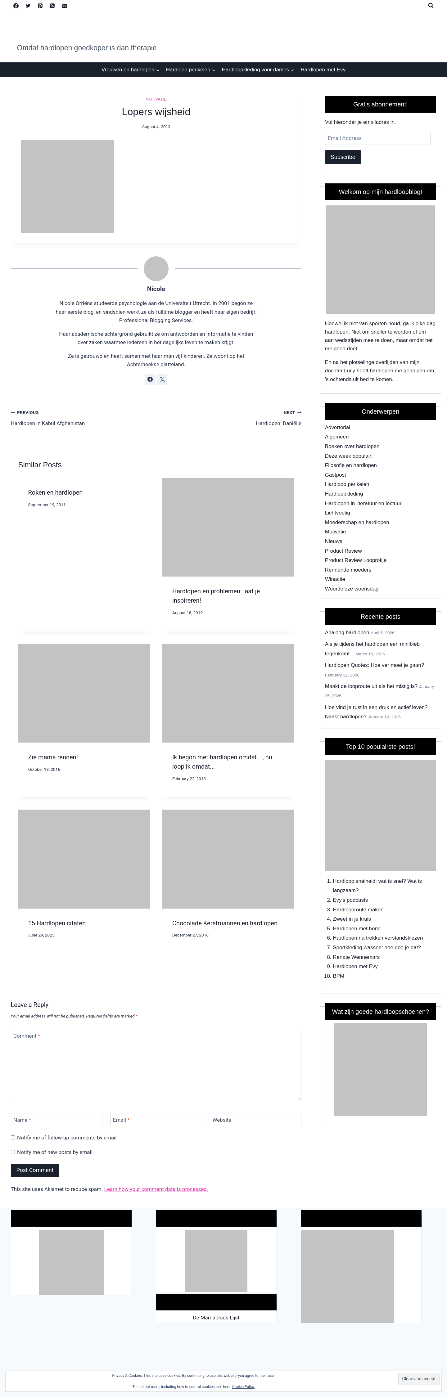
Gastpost (335, 475)
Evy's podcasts (350, 900)
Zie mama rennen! (53, 757)
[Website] (255, 1119)
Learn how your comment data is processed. (156, 1189)
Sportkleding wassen (357, 947)
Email (121, 1120)
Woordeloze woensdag (352, 589)
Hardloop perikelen (347, 484)
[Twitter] (28, 5)
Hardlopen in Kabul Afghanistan (81, 417)
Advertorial (337, 427)
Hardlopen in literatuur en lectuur (363, 503)
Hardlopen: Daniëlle (231, 417)
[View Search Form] (430, 5)
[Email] (64, 5)
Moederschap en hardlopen (357, 522)
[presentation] (228, 527)
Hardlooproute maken (358, 910)
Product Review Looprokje (355, 560)
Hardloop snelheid (354, 881)
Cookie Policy (243, 1387)
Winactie (335, 579)
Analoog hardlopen (347, 633)
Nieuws (333, 541)
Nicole (156, 289)
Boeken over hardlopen (352, 446)
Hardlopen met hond (357, 929)
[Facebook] (16, 5)
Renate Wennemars (356, 957)
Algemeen (337, 437)
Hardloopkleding (344, 494)
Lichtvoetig (337, 513)
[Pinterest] (40, 5)
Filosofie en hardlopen (351, 465)
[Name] (56, 1119)
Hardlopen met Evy (323, 70)
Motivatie (156, 99)
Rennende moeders (348, 570)
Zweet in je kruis (352, 919)
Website (222, 1120)
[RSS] (52, 5)
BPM (338, 976)
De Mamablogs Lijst (216, 1317)
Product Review (343, 551)
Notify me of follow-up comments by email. (67, 1137)
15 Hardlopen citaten (57, 923)
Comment (26, 1036)
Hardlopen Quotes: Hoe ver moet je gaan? (374, 665)
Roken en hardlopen (55, 492)
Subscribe (343, 157)
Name (22, 1120)
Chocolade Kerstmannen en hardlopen (225, 923)
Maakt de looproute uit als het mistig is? (371, 686)
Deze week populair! (349, 456)
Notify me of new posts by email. (55, 1152)
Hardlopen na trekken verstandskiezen (378, 938)
